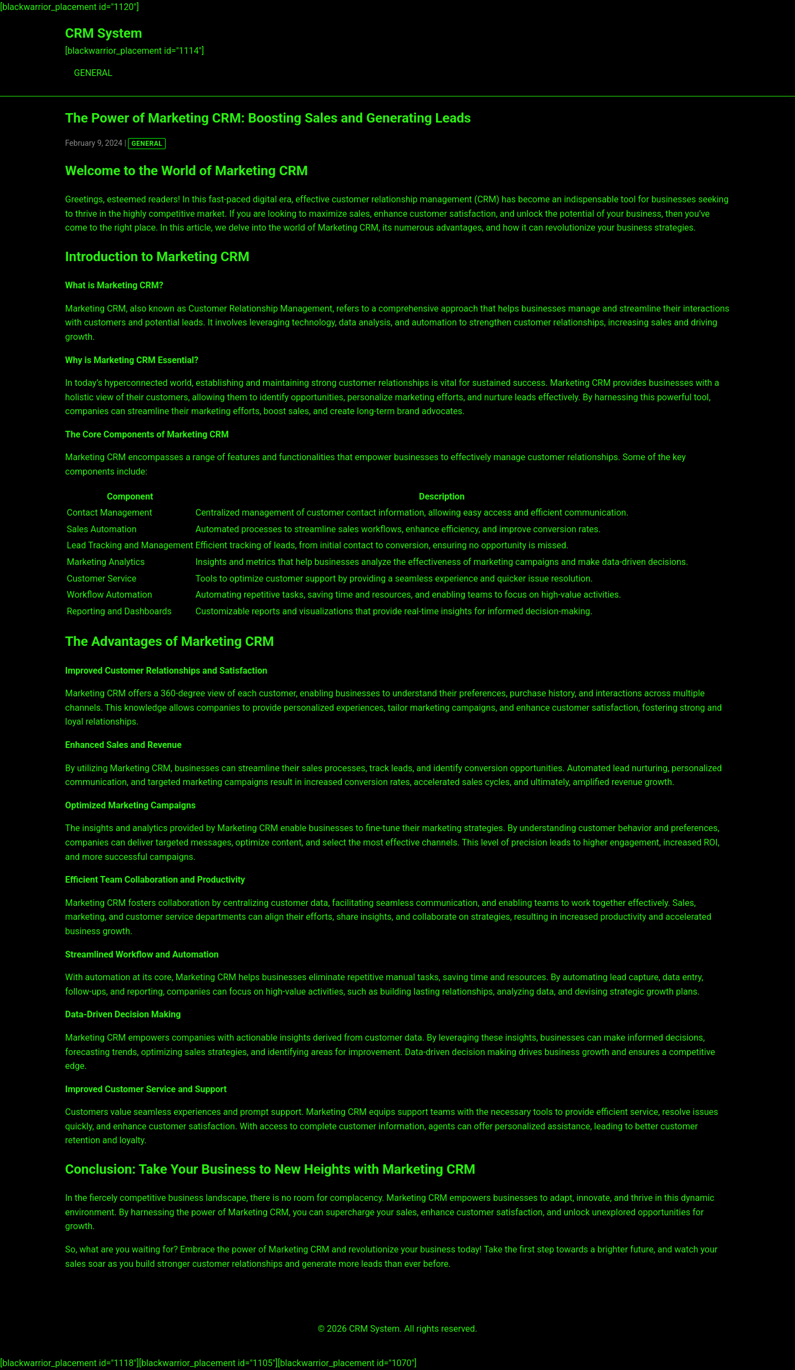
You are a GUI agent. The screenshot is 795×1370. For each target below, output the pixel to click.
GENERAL (93, 73)
